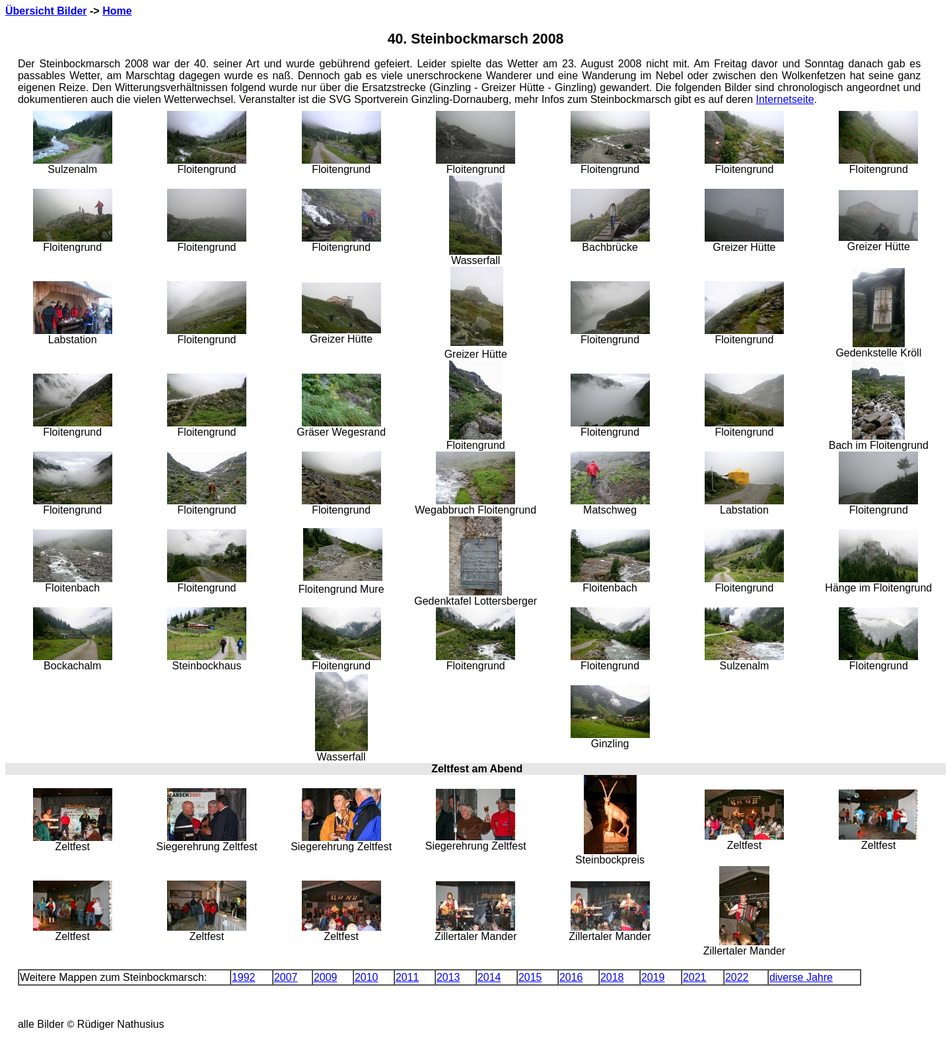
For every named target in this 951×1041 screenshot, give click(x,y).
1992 (244, 977)
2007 (286, 977)
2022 (737, 977)
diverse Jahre (801, 977)
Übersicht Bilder (46, 11)
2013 (448, 977)
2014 (489, 977)
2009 (325, 977)
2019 (653, 977)
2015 (530, 977)
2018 (612, 977)
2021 (695, 977)
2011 (407, 977)
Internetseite (785, 99)
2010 (366, 977)
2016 (571, 977)
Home (116, 11)
